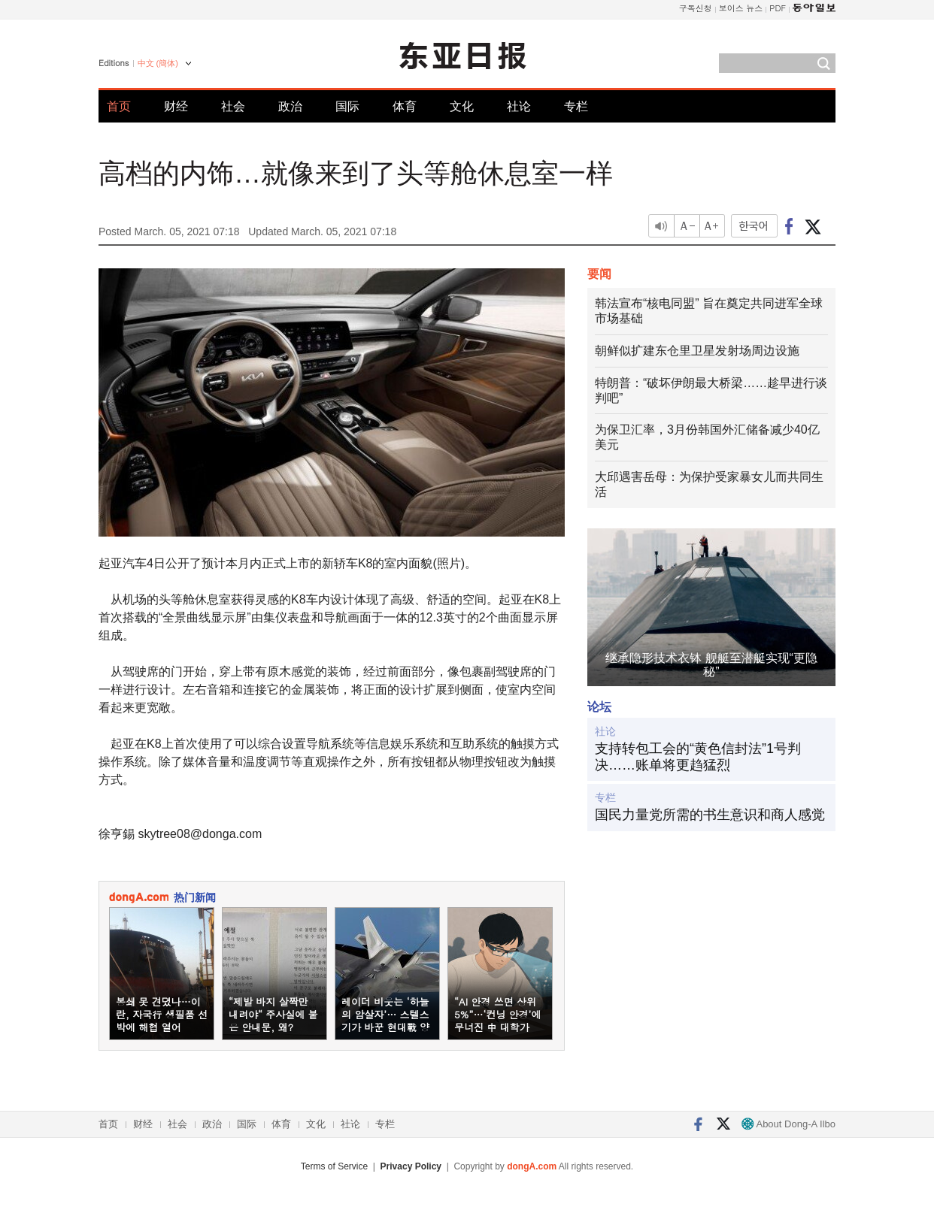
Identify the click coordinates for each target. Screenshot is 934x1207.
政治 (290, 106)
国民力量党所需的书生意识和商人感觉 (710, 814)
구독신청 (695, 8)
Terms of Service (334, 1166)
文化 (462, 106)
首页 (119, 106)
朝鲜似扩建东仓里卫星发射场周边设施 (697, 350)
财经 (176, 106)
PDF (777, 8)
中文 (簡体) (158, 63)
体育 (405, 106)
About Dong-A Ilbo (788, 1124)
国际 (347, 106)
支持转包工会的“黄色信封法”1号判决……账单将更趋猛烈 (698, 757)
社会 (233, 106)
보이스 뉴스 (741, 8)
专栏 (576, 106)
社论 (519, 106)
